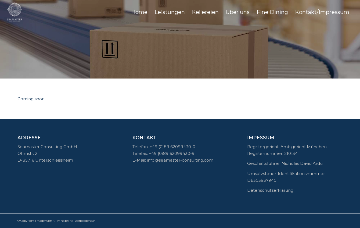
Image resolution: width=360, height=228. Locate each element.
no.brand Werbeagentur (78, 221)
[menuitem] (139, 12)
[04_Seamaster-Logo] (15, 12)
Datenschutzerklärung (270, 190)
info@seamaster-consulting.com (180, 160)
